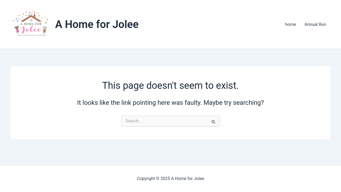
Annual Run (315, 24)
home (290, 24)
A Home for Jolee (97, 24)
